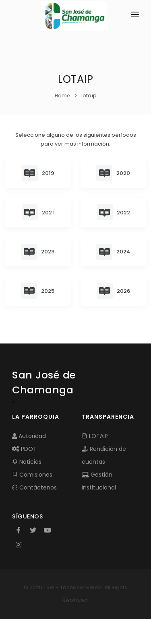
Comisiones (32, 475)
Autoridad (29, 436)
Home (62, 95)
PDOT (24, 449)
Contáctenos (34, 487)
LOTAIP (95, 436)
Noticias (26, 462)
